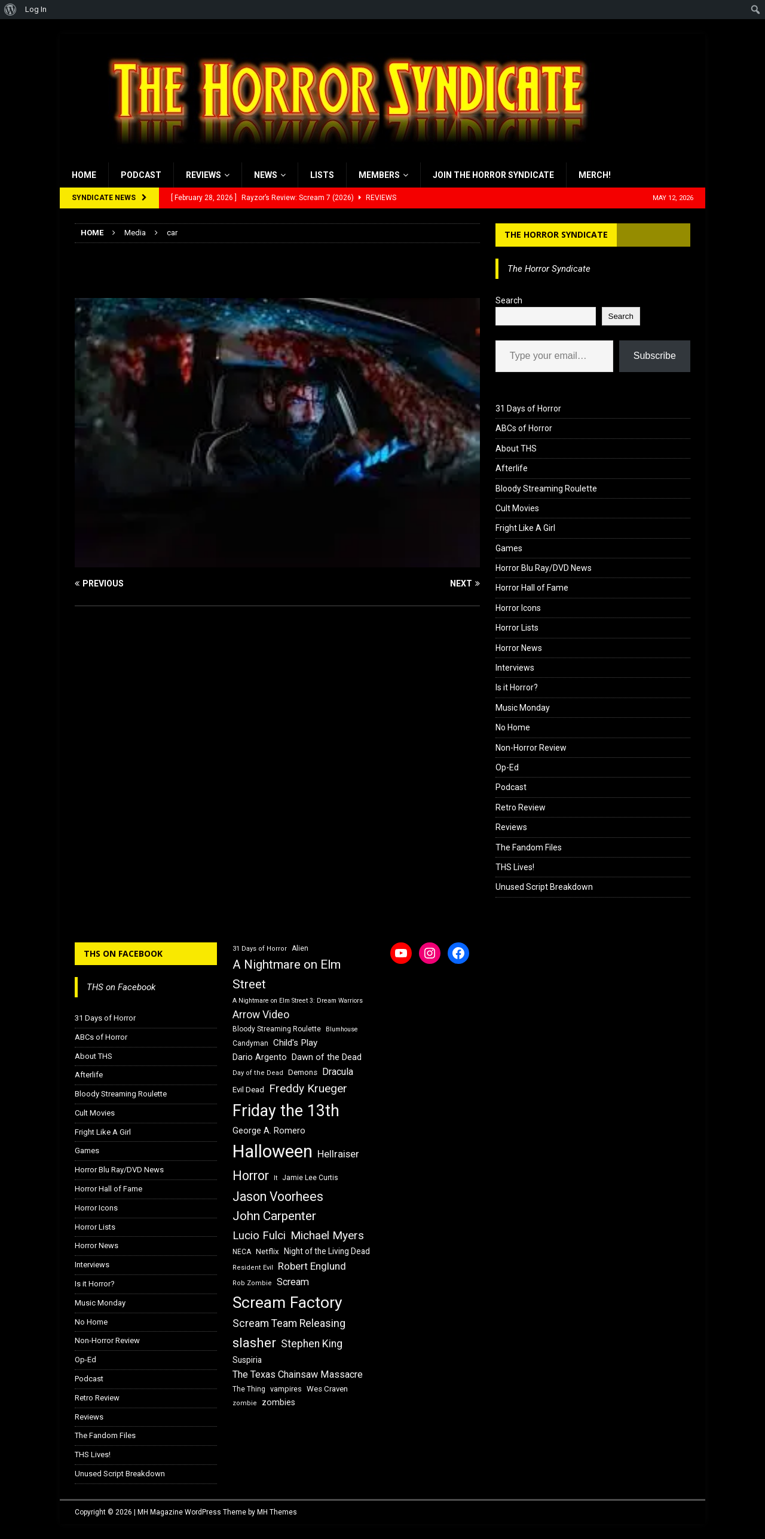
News (265, 175)
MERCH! (595, 175)
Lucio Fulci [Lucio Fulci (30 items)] (259, 1235)
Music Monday (522, 707)
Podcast (141, 175)
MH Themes (277, 1512)
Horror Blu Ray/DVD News (543, 568)
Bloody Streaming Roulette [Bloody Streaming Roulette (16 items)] (276, 1029)
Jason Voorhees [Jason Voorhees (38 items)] (277, 1196)
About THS (516, 448)
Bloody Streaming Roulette (546, 488)
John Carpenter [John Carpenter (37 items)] (274, 1216)
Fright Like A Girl (525, 528)
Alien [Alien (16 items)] (300, 948)
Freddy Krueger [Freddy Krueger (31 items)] (308, 1088)
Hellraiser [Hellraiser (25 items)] (338, 1154)
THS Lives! (514, 867)
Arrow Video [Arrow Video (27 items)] (260, 1015)
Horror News (518, 648)
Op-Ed (507, 767)
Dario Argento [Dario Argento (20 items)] (259, 1057)
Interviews (514, 667)
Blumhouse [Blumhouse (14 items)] (342, 1029)
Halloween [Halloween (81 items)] (272, 1151)
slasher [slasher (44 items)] (254, 1343)
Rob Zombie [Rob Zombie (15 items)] (252, 1283)
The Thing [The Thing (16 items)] (248, 1389)
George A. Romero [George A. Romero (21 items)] (268, 1130)
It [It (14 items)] (275, 1178)
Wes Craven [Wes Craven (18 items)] (327, 1388)
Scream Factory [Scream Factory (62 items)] (287, 1302)
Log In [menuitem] (36, 9)
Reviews (203, 175)
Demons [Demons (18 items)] (302, 1072)
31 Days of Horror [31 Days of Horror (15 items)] (259, 949)
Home (84, 175)
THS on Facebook (123, 953)
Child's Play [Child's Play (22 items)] (295, 1042)
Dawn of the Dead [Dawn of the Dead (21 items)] (327, 1057)
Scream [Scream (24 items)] (293, 1282)
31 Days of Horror (528, 408)
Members (379, 175)
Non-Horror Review (531, 747)
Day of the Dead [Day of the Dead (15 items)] (257, 1073)
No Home (512, 727)
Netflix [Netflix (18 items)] (267, 1251)
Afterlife (511, 468)
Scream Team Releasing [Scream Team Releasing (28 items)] (288, 1323)
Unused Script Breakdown (544, 887)
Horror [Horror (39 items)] (250, 1175)
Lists (322, 175)
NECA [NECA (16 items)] (241, 1252)
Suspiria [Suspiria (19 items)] (247, 1360)
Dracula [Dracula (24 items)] (337, 1071)
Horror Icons (518, 608)
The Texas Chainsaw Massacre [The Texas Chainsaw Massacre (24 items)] (297, 1374)
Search (508, 300)
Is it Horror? (516, 687)
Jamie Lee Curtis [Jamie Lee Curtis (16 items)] (310, 1178)
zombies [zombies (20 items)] (278, 1402)
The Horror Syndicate (556, 234)
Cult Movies (517, 508)
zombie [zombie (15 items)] (244, 1403)
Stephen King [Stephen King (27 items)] (311, 1344)
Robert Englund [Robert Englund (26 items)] (312, 1266)
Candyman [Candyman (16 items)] (250, 1043)
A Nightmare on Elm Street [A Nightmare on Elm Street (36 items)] (286, 974)
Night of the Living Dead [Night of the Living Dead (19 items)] (327, 1251)
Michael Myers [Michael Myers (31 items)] (327, 1235)
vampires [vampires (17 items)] (286, 1388)
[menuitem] (10, 9)
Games (508, 548)
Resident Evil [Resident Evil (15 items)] (252, 1267)
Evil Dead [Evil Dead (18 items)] (248, 1089)
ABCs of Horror (523, 428)
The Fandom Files (528, 847)
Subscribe (655, 356)
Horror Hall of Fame (531, 587)
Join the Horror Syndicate (493, 175)
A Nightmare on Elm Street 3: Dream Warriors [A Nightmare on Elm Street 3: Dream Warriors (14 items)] (297, 1001)
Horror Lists (516, 627)
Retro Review (520, 807)
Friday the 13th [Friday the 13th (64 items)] (285, 1110)
